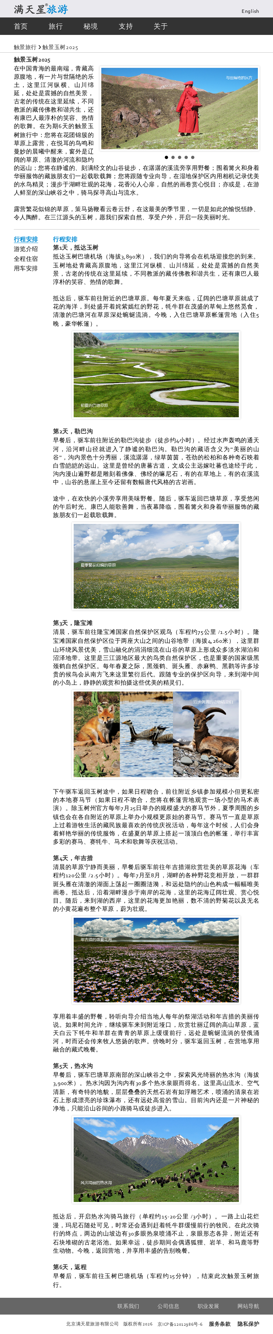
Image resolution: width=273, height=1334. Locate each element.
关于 (161, 26)
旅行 (56, 26)
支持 (126, 26)
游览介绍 (26, 249)
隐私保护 (248, 1324)
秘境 (91, 26)
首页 (21, 26)
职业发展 (208, 1306)
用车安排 (26, 268)
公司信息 (168, 1306)
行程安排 (26, 239)
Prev (110, 108)
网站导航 (248, 1306)
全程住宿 (26, 259)
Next (249, 108)
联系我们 (128, 1306)
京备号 (180, 1324)
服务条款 (220, 1324)
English (250, 11)
